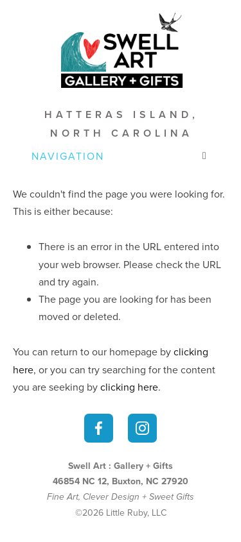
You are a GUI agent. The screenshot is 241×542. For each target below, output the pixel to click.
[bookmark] (120, 49)
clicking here (129, 387)
